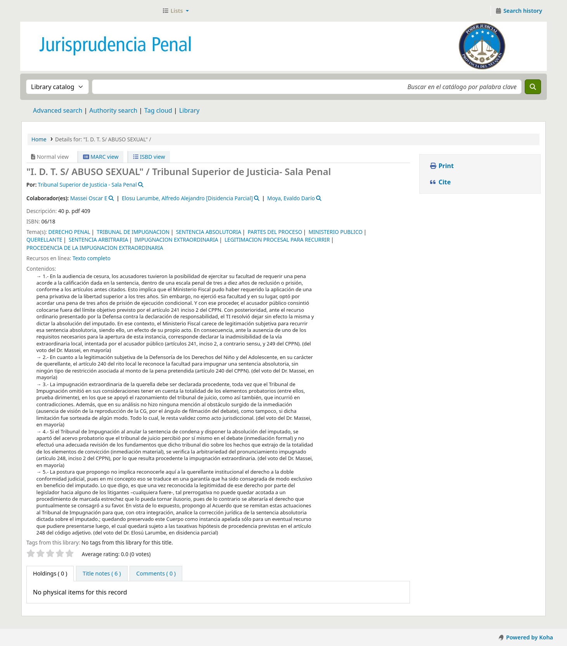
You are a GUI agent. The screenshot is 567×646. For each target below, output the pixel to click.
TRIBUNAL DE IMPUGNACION (133, 231)
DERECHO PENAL (69, 231)
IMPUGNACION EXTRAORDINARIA (176, 239)
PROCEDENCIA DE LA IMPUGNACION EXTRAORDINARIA (94, 247)
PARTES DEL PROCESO (275, 231)
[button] (175, 10)
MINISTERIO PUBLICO (336, 231)
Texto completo (92, 258)
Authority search (113, 110)
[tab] (101, 573)
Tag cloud (158, 110)
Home (39, 139)
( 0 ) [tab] (50, 573)
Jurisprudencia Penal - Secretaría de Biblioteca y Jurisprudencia (41, 11)
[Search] (533, 86)
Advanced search (57, 110)
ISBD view (149, 156)
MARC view (101, 156)
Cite (440, 182)
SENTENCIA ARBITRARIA (98, 239)
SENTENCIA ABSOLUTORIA (208, 231)
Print (441, 166)
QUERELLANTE (44, 239)
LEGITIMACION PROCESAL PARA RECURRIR (277, 239)
